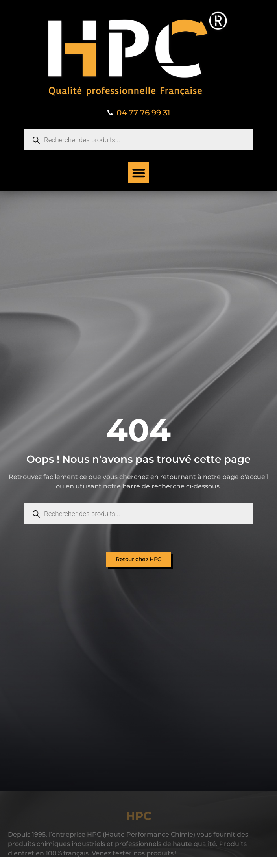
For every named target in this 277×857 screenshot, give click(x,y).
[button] (138, 172)
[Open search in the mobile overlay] (138, 139)
